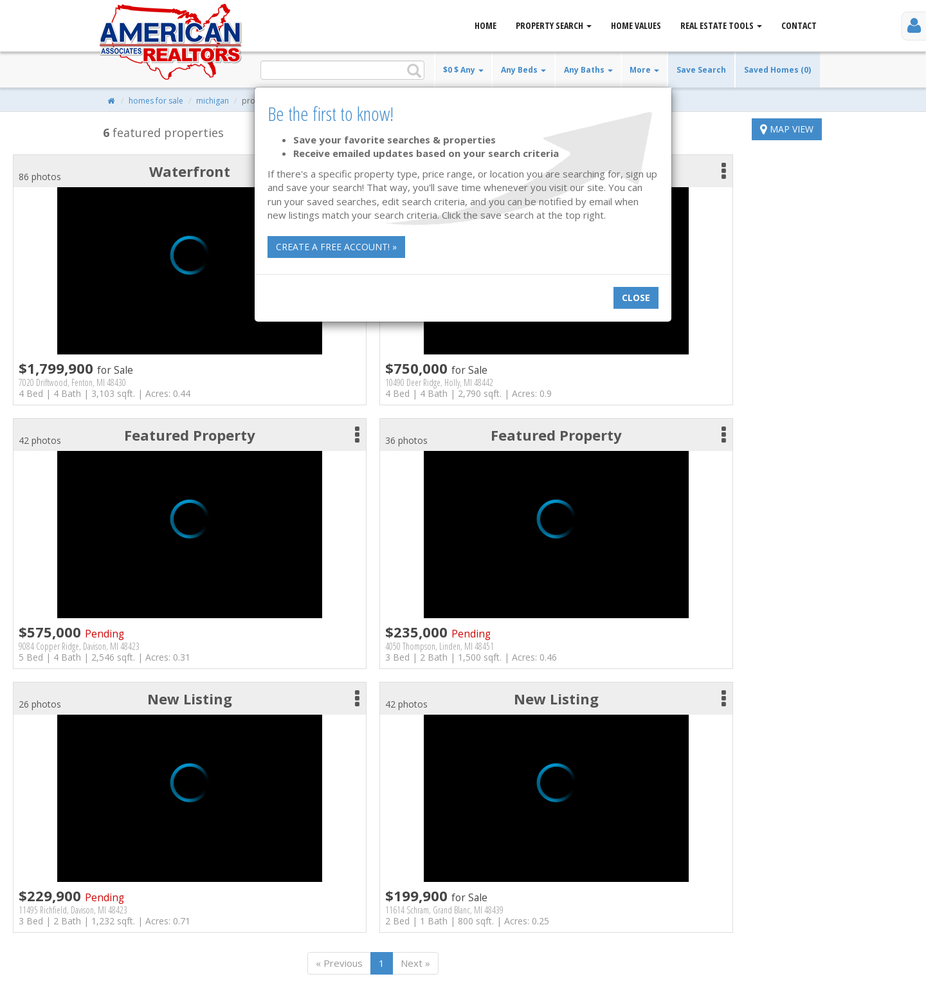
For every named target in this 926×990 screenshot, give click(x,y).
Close (636, 297)
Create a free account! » (336, 247)
